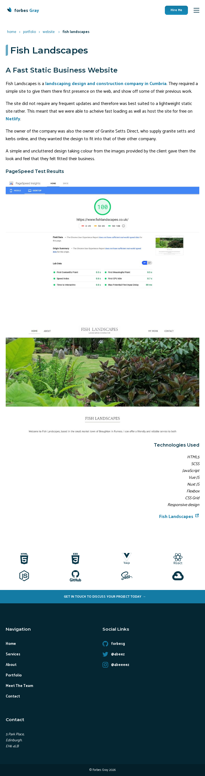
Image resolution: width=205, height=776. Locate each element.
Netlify (13, 119)
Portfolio (14, 675)
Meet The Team (19, 686)
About (11, 665)
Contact (13, 696)
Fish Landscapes (179, 517)
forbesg (113, 644)
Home (11, 644)
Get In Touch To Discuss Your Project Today (102, 596)
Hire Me (176, 10)
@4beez (113, 654)
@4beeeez (115, 665)
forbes (26, 11)
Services (13, 654)
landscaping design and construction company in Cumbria (106, 84)
